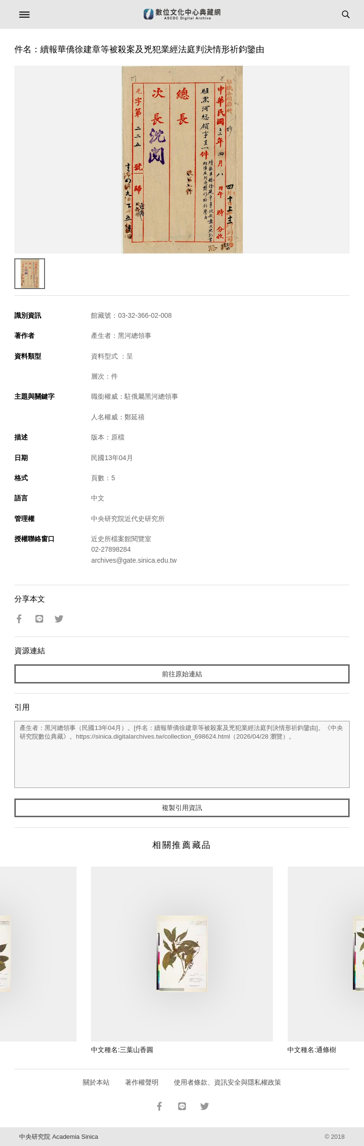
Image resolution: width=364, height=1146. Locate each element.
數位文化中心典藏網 (182, 14)
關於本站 (96, 1082)
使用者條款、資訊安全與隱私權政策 (227, 1082)
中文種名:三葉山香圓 (122, 1049)
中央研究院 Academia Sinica (58, 1136)
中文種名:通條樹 (311, 1049)
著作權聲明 (142, 1082)
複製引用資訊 (182, 807)
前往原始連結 (182, 674)
